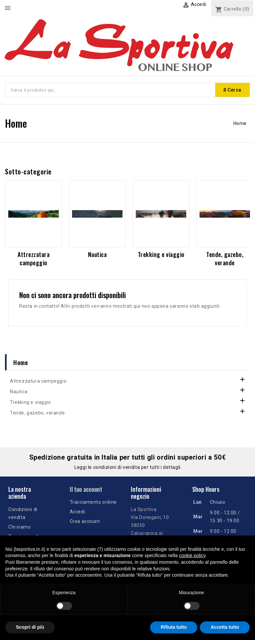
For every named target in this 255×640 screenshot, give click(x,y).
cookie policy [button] (192, 555)
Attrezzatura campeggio (33, 258)
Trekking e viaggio (161, 254)
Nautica (97, 254)
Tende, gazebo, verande (224, 258)
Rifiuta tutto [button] (174, 627)
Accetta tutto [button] (225, 627)
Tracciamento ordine (93, 502)
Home (20, 362)
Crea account (85, 521)
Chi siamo (19, 527)
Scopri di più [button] (30, 627)
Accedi (77, 511)
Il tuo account (86, 489)
